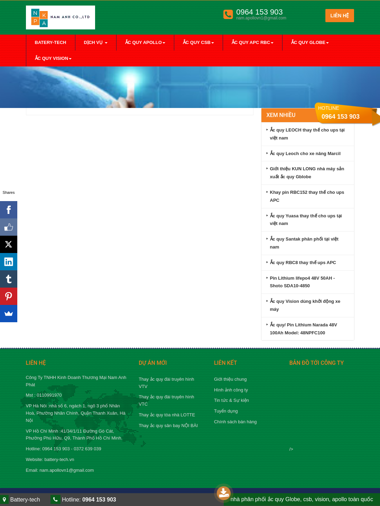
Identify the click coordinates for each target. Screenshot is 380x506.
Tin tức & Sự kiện (231, 400)
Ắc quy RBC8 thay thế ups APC (303, 262)
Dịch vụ (96, 42)
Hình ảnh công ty (231, 389)
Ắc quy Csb (198, 42)
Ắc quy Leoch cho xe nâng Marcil (305, 153)
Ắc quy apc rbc (253, 42)
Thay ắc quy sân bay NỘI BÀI (168, 425)
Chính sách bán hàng (235, 421)
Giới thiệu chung (230, 379)
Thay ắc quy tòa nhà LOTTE (167, 414)
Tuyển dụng (226, 411)
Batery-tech (50, 42)
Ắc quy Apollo (145, 42)
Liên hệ (340, 15)
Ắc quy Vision (53, 58)
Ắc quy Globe (310, 42)
